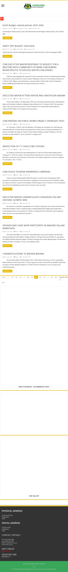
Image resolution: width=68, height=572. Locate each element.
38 (28, 277)
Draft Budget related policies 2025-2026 (23, 25)
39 (32, 277)
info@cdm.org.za (11, 543)
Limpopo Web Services (37, 564)
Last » (3, 282)
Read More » (7, 38)
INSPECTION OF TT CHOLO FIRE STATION (23, 146)
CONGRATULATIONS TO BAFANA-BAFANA (23, 253)
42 (44, 277)
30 (20, 277)
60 (56, 277)
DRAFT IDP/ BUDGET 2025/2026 (18, 46)
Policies (26, 28)
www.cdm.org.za (7, 544)
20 (16, 277)
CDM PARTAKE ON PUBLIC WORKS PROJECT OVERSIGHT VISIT (33, 121)
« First (3, 277)
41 (40, 277)
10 (12, 277)
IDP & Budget (19, 28)
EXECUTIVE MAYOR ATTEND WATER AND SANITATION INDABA (34, 95)
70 (60, 280)
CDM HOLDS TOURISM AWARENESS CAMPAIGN (26, 171)
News (16, 73)
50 (52, 277)
